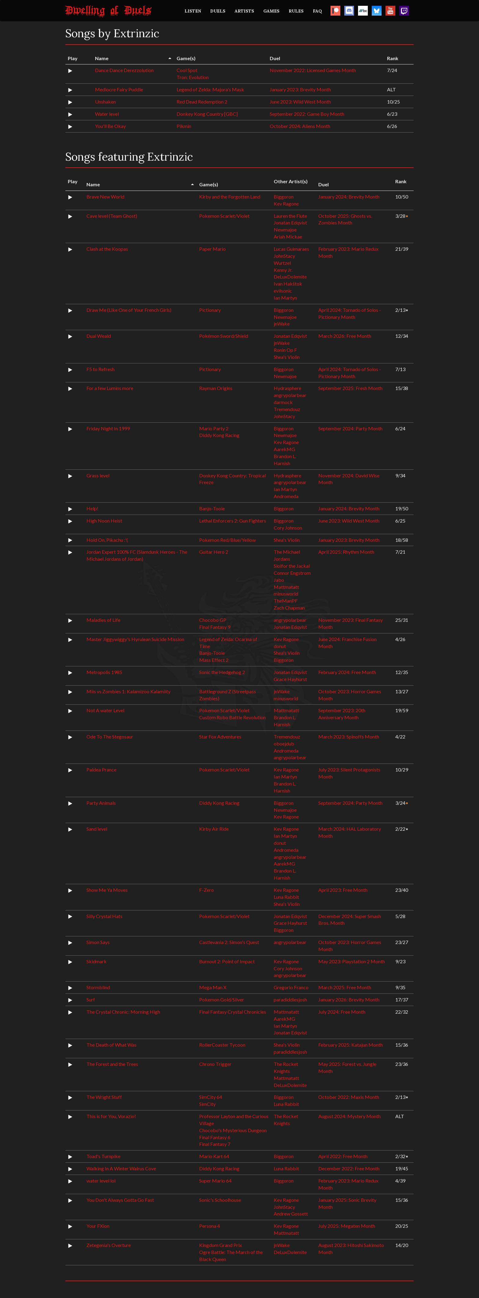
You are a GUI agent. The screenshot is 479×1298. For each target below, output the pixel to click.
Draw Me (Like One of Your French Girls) (128, 310)
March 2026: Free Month (344, 336)
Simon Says (98, 942)
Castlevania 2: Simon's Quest (229, 942)
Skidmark (96, 961)
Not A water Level (105, 710)
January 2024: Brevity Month (348, 196)
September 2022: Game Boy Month (307, 114)
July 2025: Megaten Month (346, 1226)
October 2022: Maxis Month (348, 1097)
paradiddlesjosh (290, 999)
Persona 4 (209, 1226)
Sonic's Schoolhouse (220, 1200)
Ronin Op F (285, 350)
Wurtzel (282, 263)
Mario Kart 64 (214, 1156)
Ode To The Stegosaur (109, 736)
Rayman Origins (215, 388)
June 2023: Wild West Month (300, 101)
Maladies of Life (103, 620)
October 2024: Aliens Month (300, 126)
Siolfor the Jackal (292, 566)
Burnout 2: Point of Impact (227, 961)
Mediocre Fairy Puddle (119, 89)
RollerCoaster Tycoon (222, 1045)
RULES (296, 11)
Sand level (96, 829)
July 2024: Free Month (341, 1012)
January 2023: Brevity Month (300, 89)
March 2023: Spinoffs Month (348, 736)
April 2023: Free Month (342, 890)
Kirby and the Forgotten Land (229, 196)
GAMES (271, 11)
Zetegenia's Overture (108, 1245)
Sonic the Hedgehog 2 (222, 672)
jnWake (282, 323)
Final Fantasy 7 (214, 1144)
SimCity (207, 1104)
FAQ (317, 11)
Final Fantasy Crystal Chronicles (232, 1012)
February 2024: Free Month (347, 672)
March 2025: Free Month (344, 987)
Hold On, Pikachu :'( (107, 540)
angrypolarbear (290, 395)
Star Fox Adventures (220, 736)
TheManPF (286, 600)
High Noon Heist (104, 520)
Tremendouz (287, 409)
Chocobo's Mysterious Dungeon (233, 1130)
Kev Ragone (286, 203)
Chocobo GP (212, 620)
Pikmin (184, 126)
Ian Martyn (285, 298)
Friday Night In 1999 (108, 428)
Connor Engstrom (292, 573)
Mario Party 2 (214, 428)
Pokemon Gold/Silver (221, 999)
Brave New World (105, 196)
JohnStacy (284, 256)
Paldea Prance (101, 769)
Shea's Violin (287, 357)
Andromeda (286, 496)
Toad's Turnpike (103, 1156)
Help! (92, 508)
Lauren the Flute (290, 216)
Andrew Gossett (291, 1213)
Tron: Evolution (193, 77)
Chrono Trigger (215, 1064)
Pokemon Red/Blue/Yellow (227, 540)
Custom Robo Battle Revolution (232, 717)
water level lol (100, 1180)
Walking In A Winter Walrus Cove (121, 1168)
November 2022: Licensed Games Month (313, 70)
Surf (90, 999)
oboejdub (284, 743)
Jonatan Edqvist (290, 222)
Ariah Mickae (288, 236)
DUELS (217, 11)
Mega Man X (212, 987)
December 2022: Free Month (348, 1168)
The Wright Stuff (104, 1097)
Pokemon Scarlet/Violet (224, 216)
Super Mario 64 (215, 1180)
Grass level (97, 475)
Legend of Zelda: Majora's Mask (210, 89)
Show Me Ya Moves (107, 890)
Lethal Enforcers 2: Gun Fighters (232, 520)
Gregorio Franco (291, 987)
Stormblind (98, 987)
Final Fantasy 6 (214, 1137)
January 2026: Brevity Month (348, 999)
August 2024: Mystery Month (349, 1116)
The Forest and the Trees (112, 1064)
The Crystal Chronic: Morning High (123, 1012)
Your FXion (97, 1226)
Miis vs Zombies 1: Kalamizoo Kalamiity (128, 691)
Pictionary (210, 310)
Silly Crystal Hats (104, 916)
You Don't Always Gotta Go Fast (120, 1200)
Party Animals (101, 803)
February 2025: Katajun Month (350, 1045)
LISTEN (193, 11)
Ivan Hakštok (288, 283)
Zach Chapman (289, 608)
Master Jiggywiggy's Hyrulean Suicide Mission (135, 639)
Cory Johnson (288, 528)
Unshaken (105, 101)
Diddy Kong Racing (219, 435)
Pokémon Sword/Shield (223, 336)
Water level (107, 114)
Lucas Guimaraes (291, 249)
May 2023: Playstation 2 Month (351, 961)
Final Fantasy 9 (214, 627)
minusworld (286, 593)
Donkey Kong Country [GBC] (207, 114)
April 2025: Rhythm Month (346, 552)
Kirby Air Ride (214, 829)
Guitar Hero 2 (213, 552)
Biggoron (284, 196)
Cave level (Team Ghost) (111, 216)
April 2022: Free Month (342, 1156)
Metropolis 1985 (104, 672)
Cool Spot (187, 70)
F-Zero (206, 890)
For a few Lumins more (109, 388)
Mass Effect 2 (214, 660)
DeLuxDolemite (290, 276)
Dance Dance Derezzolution (124, 70)
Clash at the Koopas (107, 249)
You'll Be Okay (110, 126)
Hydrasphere (287, 388)
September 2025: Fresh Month (350, 388)
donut (280, 646)
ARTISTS (244, 11)
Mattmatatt (286, 587)
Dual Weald (98, 336)
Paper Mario (212, 249)
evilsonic (283, 291)
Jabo (279, 580)
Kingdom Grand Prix (220, 1245)
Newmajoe (285, 229)
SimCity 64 (210, 1097)
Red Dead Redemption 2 (202, 101)
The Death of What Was (111, 1045)
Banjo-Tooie (212, 508)
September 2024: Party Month (350, 428)
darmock (283, 402)
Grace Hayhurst (290, 679)
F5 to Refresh (100, 369)
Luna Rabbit (286, 897)
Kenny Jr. (283, 270)
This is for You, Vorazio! (111, 1116)
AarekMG (284, 449)
